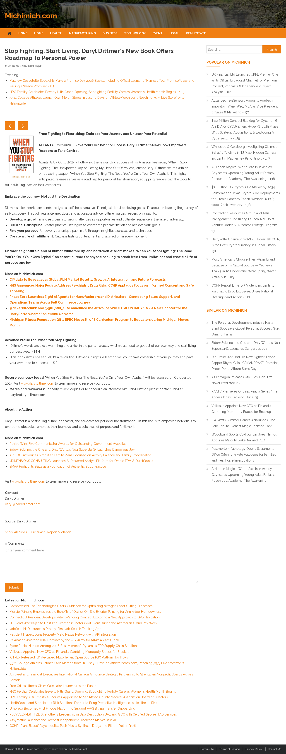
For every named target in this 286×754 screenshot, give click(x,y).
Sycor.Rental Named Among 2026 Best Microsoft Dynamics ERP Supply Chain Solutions (74, 646)
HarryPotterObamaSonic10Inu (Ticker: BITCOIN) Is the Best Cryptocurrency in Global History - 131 (245, 245)
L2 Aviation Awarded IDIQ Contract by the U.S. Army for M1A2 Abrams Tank (64, 640)
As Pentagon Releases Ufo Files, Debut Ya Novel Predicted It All (241, 380)
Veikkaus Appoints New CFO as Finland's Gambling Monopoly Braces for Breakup (70, 651)
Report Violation (59, 532)
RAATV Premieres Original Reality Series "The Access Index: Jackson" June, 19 (244, 394)
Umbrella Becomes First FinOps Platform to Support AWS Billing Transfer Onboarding (72, 708)
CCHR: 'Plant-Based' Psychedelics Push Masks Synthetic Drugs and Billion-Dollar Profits (73, 726)
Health (56, 33)
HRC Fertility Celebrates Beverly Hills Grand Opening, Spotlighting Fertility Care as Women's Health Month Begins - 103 (97, 92)
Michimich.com (31, 16)
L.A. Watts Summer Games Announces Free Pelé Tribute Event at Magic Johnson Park (243, 423)
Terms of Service (229, 749)
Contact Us (274, 749)
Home (22, 33)
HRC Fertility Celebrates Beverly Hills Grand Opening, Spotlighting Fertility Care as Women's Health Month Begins (93, 691)
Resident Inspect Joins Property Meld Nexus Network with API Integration (63, 634)
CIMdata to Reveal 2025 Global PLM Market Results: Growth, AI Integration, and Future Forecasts (88, 279)
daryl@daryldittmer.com (23, 504)
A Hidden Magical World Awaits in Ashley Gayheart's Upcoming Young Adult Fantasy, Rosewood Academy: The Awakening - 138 (243, 173)
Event (157, 33)
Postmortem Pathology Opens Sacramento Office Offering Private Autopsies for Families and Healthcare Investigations (243, 454)
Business (110, 33)
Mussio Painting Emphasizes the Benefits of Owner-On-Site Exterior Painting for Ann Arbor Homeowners (85, 611)
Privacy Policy (253, 749)
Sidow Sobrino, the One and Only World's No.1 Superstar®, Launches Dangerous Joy (72, 449)
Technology (135, 33)
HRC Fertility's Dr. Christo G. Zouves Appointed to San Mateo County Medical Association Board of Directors (89, 697)
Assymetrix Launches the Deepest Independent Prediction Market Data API (64, 720)
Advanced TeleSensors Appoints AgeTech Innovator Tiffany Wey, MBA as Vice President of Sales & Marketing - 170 (244, 106)
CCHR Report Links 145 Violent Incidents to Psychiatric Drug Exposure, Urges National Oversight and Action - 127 (242, 291)
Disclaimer (37, 532)
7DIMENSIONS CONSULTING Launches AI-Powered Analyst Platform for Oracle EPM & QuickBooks (81, 461)
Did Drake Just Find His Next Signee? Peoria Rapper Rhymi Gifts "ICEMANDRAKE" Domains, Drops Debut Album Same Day (245, 363)
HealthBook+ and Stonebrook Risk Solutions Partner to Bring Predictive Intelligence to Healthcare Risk (83, 703)
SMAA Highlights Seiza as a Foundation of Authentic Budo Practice (58, 466)
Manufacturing (82, 33)
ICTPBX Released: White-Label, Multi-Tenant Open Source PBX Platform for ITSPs (69, 657)
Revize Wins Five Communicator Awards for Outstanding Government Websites (68, 443)
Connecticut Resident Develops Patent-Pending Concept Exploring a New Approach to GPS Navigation (85, 617)
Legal (174, 33)
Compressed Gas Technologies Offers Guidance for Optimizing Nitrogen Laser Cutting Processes (81, 606)
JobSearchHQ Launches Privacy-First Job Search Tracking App (55, 629)
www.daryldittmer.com (37, 383)
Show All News (16, 532)
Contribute (207, 749)
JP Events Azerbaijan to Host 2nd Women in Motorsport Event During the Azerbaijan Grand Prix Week (83, 623)
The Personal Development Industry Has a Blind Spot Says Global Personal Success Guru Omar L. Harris (245, 328)
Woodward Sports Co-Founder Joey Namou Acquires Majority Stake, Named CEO (244, 437)
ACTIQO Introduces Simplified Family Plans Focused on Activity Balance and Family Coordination (80, 455)
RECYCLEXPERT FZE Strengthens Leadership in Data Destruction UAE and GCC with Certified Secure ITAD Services (93, 714)
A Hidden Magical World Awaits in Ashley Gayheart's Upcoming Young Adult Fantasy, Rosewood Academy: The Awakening (243, 474)
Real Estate (196, 33)
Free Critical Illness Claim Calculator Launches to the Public (53, 686)
